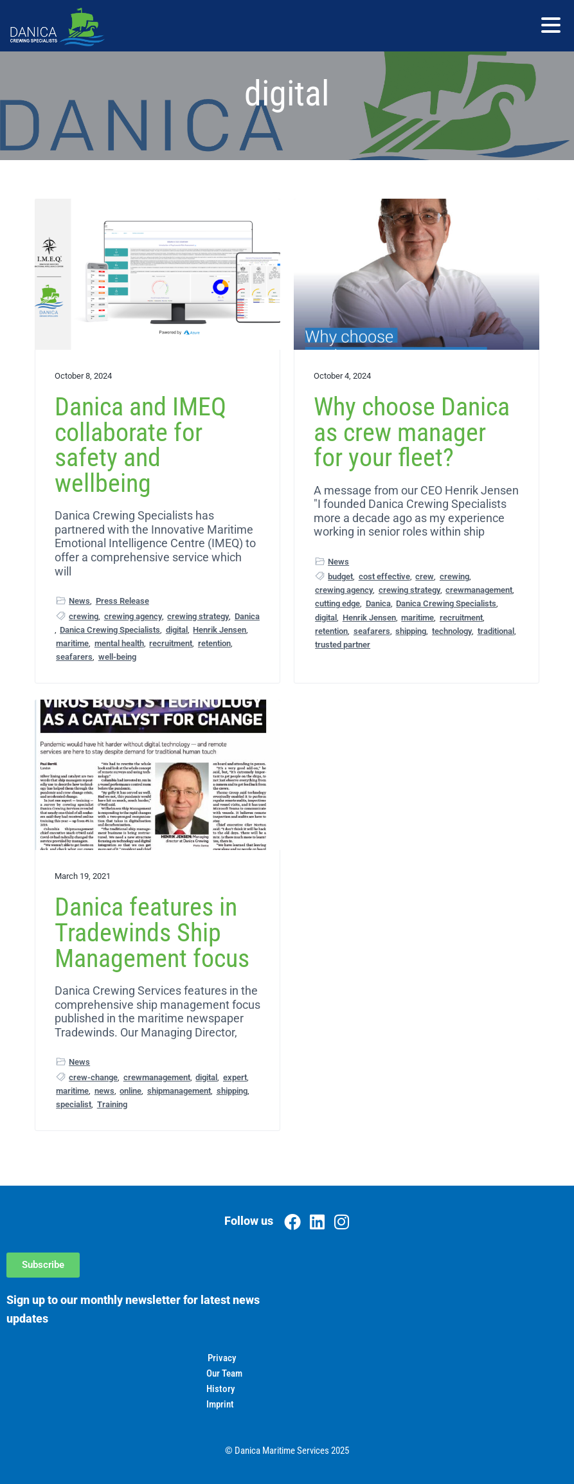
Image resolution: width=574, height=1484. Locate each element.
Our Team (224, 1373)
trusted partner (342, 644)
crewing (83, 616)
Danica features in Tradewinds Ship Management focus (152, 932)
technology (452, 631)
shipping (410, 631)
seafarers (74, 657)
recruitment (170, 643)
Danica (247, 616)
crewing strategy (198, 616)
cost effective (384, 576)
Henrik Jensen (219, 630)
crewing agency (133, 616)
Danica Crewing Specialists (110, 630)
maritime (72, 643)
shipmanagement (179, 1091)
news (104, 1091)
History (220, 1389)
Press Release (122, 601)
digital (177, 630)
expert (235, 1077)
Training (112, 1104)
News (79, 601)
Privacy (222, 1358)
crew (424, 576)
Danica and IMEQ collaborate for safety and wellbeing (140, 445)
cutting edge (337, 603)
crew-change (93, 1077)
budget (340, 576)
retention (214, 643)
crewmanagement (478, 590)
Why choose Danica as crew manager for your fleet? (412, 432)
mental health (119, 643)
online (130, 1091)
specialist (73, 1104)
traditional (496, 631)
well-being (117, 657)
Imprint (220, 1404)
